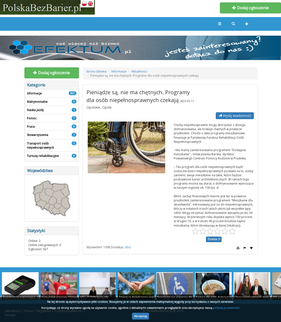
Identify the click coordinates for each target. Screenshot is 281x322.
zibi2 (127, 247)
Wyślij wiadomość (234, 115)
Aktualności (139, 71)
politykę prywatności (226, 308)
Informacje (118, 71)
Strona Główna (96, 71)
